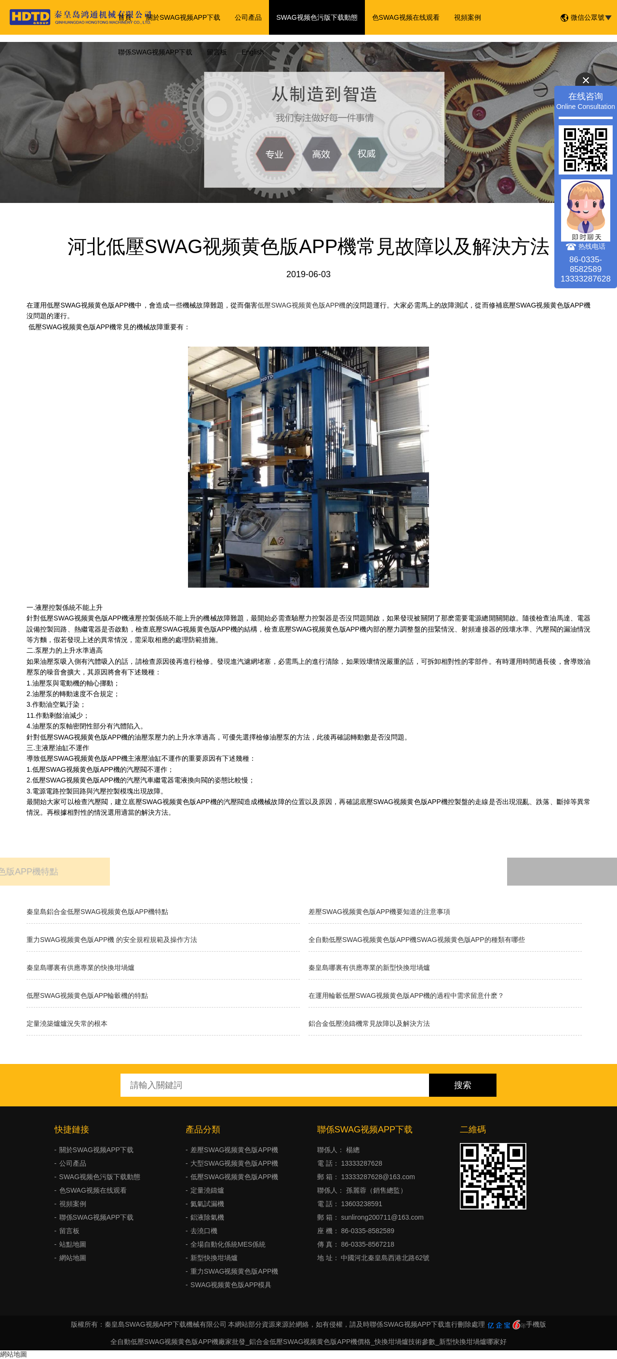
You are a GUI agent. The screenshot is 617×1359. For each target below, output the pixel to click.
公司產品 (248, 17)
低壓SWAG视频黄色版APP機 (301, 305)
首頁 (125, 17)
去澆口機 (203, 1231)
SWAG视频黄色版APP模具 (230, 1285)
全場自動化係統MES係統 (228, 1244)
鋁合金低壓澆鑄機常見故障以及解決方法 (369, 1023)
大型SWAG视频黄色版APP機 (234, 1163)
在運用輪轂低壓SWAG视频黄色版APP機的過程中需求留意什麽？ (406, 995)
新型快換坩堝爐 (214, 1258)
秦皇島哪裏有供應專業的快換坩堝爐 (80, 967)
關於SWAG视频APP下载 (183, 17)
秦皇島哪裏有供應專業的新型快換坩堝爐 (369, 967)
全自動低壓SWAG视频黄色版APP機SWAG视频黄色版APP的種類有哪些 (416, 939)
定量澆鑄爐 (207, 1190)
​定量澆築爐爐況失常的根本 (67, 1023)
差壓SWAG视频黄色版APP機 (234, 1150)
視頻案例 (467, 17)
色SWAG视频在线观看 (406, 17)
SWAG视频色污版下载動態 (316, 17)
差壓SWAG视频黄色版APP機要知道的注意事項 (379, 911)
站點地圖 (72, 1244)
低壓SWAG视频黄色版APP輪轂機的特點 (87, 995)
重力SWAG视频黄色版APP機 (234, 1271)
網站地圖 (72, 1258)
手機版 (536, 1324)
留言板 (217, 52)
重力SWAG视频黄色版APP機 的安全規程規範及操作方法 (112, 939)
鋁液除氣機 (207, 1217)
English (252, 52)
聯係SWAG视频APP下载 (155, 52)
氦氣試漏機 (207, 1204)
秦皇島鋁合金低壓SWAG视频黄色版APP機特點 (97, 911)
